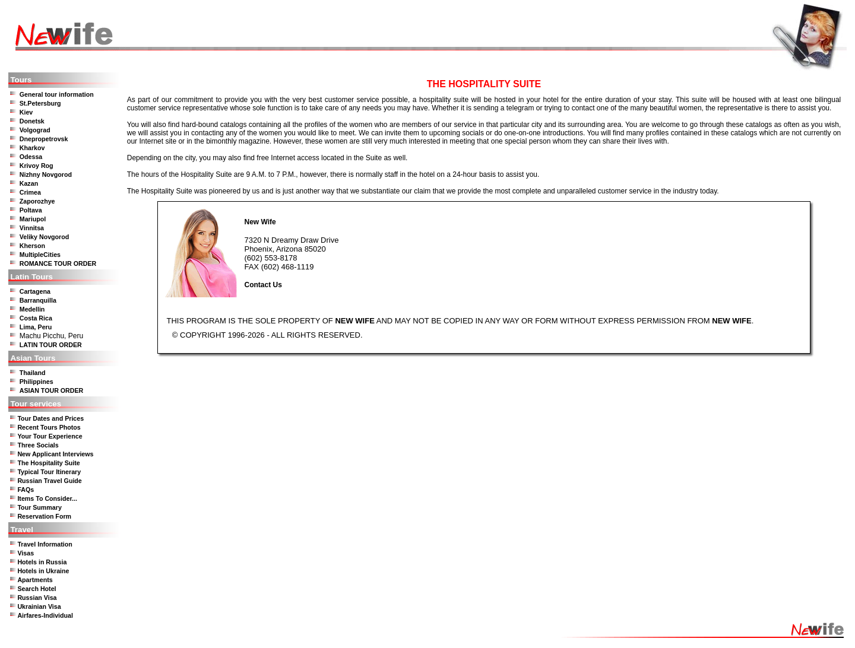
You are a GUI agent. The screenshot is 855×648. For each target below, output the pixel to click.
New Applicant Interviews (55, 454)
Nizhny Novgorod (46, 174)
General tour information (57, 94)
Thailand (33, 372)
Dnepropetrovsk (44, 138)
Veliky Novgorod (44, 236)
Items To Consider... (47, 498)
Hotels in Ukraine (43, 570)
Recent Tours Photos (48, 427)
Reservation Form (44, 516)
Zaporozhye (37, 201)
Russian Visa (36, 597)
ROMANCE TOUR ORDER (58, 263)
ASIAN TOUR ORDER (52, 390)
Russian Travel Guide (49, 480)
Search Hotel (36, 588)
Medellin (32, 309)
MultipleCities (40, 254)
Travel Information (44, 544)
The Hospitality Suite (48, 462)
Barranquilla (38, 300)
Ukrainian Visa (39, 606)
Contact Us (262, 285)
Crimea (30, 192)
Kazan (29, 183)
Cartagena (35, 291)
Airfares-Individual (45, 615)
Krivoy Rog (36, 165)
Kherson (32, 245)
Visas (25, 553)
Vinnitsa (32, 227)
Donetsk (32, 121)
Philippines (36, 381)
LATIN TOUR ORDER (51, 344)
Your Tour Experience (49, 436)
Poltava (31, 210)
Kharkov (32, 147)
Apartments (34, 579)
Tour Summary (39, 507)
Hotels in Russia (41, 562)
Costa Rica (36, 318)
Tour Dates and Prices (50, 418)
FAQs (25, 489)
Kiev (26, 112)
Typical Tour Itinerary (49, 471)
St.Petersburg (40, 103)
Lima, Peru (36, 327)
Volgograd (35, 130)
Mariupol (33, 219)
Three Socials (37, 445)
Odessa (31, 156)
